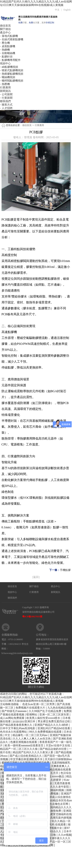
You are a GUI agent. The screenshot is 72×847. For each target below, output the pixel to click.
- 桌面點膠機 (7, 46)
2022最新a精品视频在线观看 (54, 769)
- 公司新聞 (6, 94)
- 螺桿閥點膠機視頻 (11, 80)
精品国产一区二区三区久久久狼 (19, 748)
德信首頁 (5, 25)
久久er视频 (64, 834)
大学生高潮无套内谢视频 (57, 817)
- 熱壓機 (5, 84)
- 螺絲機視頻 (7, 77)
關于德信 (5, 29)
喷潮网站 (32, 714)
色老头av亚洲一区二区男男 (38, 704)
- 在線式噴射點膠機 (11, 39)
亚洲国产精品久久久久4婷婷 (51, 724)
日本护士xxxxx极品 (53, 776)
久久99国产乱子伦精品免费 (45, 711)
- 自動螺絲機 (7, 53)
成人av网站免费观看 (12, 717)
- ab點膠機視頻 (9, 66)
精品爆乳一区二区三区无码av (30, 735)
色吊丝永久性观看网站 (14, 731)
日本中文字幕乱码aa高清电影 (18, 728)
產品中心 (5, 32)
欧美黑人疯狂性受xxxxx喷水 (43, 717)
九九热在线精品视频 (59, 707)
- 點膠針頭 (6, 56)
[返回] (36, 577)
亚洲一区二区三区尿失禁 (54, 714)
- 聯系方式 (6, 104)
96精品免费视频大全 (50, 827)
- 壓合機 (5, 42)
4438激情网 (46, 845)
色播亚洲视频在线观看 (24, 742)
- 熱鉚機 (5, 49)
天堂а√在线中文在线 (58, 745)
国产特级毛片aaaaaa (14, 711)
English (67, 9)
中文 (57, 9)
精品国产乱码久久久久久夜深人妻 (33, 752)
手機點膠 (65, 570)
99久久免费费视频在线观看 (45, 731)
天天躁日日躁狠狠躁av (58, 759)
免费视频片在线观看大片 (31, 707)
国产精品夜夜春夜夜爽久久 (16, 724)
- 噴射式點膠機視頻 (11, 70)
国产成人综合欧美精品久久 (26, 755)
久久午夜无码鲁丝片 (25, 845)
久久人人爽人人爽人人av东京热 (32, 738)
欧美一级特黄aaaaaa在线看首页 (24, 745)
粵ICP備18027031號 (32, 616)
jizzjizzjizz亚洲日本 (24, 721)
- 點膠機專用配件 (10, 59)
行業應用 (5, 87)
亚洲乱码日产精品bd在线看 (54, 728)
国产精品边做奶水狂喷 (53, 748)
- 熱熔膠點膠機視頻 (11, 73)
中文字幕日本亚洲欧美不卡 (26, 759)
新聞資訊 (5, 90)
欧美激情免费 (53, 810)
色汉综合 (65, 772)
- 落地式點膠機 (9, 35)
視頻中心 (5, 63)
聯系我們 (5, 101)
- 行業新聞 (6, 97)
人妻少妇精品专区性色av (57, 800)
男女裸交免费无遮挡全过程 (54, 721)
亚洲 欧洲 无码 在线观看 (52, 824)
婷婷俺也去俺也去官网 (55, 803)
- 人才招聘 (6, 108)
